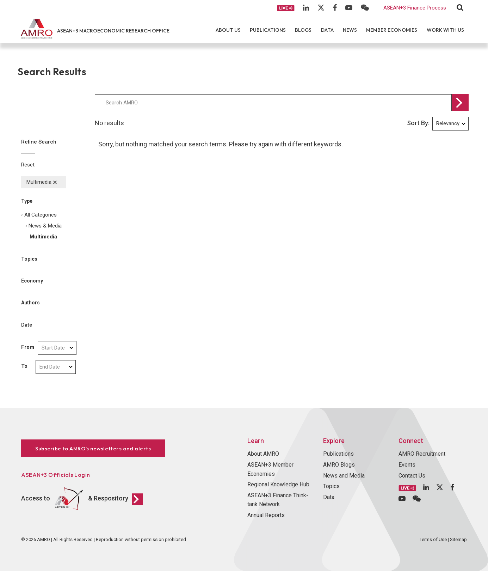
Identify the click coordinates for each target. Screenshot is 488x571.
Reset (28, 165)
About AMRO (263, 453)
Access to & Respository (82, 498)
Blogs (303, 30)
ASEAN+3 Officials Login (55, 474)
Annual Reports (266, 515)
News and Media (344, 475)
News (350, 30)
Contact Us (412, 475)
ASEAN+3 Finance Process (414, 8)
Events (407, 464)
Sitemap (458, 539)
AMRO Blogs (339, 464)
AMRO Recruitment (422, 453)
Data (327, 30)
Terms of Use (433, 539)
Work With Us (445, 30)
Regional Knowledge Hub (278, 484)
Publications (268, 30)
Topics (331, 486)
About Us (228, 30)
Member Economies (391, 30)
